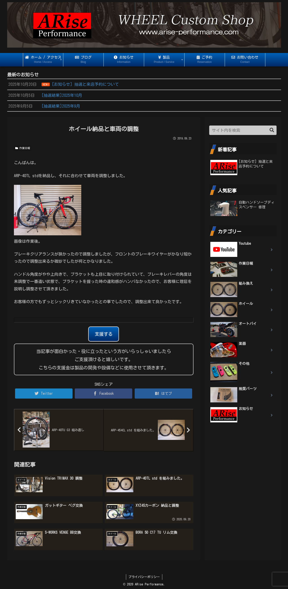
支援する (104, 334)
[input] (243, 130)
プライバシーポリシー (144, 576)
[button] (272, 130)
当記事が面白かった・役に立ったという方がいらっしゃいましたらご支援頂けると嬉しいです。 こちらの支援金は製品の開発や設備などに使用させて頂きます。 (103, 359)
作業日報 (22, 148)
